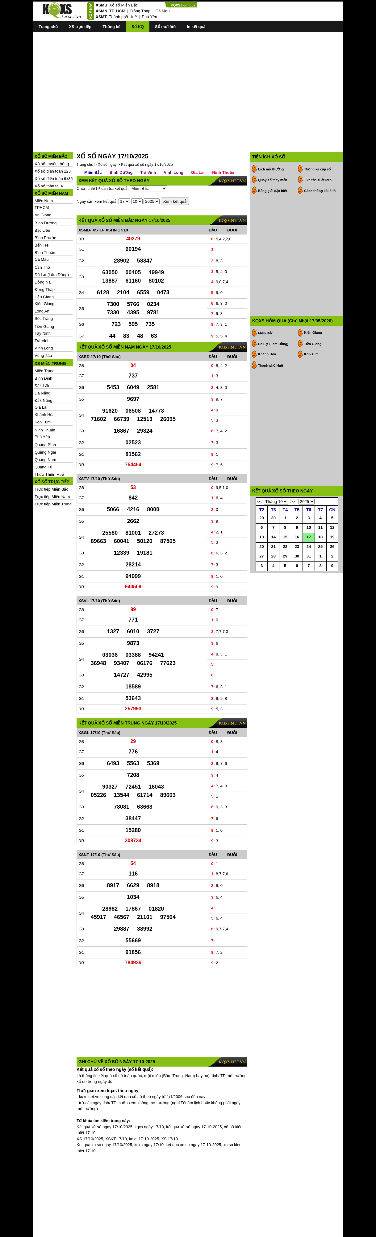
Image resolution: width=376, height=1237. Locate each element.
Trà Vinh (42, 313)
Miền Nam (44, 173)
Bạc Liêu (42, 202)
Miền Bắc (93, 144)
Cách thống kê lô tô (320, 163)
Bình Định (43, 350)
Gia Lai (41, 379)
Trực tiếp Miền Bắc (51, 461)
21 (273, 562)
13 (261, 552)
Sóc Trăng (44, 290)
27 (261, 571)
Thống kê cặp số (317, 141)
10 (309, 543)
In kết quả (196, 26)
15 (285, 552)
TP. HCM (117, 11)
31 (309, 571)
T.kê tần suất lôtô (318, 152)
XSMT (101, 16)
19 (332, 552)
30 (273, 533)
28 (273, 571)
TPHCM (42, 180)
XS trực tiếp (80, 26)
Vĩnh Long (44, 320)
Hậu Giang (44, 269)
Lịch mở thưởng (271, 141)
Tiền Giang (44, 298)
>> (292, 517)
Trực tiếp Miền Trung (53, 476)
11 (320, 543)
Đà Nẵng (42, 365)
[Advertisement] (188, 80)
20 (261, 562)
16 (297, 552)
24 (309, 562)
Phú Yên (149, 16)
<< (259, 517)
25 (320, 562)
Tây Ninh (43, 305)
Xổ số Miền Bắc (123, 5)
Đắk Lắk (42, 358)
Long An (42, 283)
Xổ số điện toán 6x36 (54, 151)
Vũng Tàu (43, 327)
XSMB (101, 5)
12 (332, 543)
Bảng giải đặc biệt (272, 163)
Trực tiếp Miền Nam (52, 469)
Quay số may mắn (272, 152)
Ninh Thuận (45, 402)
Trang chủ (48, 26)
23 (297, 562)
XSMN (101, 11)
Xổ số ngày (107, 137)
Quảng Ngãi (45, 424)
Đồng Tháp (140, 11)
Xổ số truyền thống (52, 136)
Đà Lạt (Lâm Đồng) (52, 247)
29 (261, 533)
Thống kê (111, 26)
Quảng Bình (45, 417)
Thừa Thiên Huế (49, 446)
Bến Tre (41, 217)
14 (273, 552)
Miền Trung (45, 343)
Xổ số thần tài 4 (49, 158)
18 (320, 552)
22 (285, 562)
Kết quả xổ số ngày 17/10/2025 (147, 137)
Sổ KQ (138, 26)
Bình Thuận (45, 224)
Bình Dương (45, 195)
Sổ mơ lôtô (165, 26)
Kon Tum (43, 394)
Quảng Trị (43, 439)
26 (332, 562)
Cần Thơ (42, 239)
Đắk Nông (43, 372)
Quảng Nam (45, 432)
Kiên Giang (44, 276)
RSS (339, 1231)
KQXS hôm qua (183, 5)
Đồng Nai (43, 254)
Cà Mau (163, 11)
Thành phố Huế (123, 16)
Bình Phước (45, 210)
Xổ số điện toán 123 (53, 143)
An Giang (43, 187)
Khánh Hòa (45, 387)
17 (309, 552)
